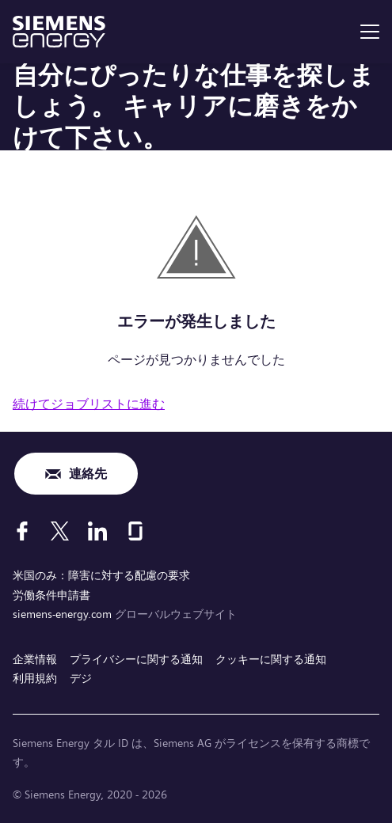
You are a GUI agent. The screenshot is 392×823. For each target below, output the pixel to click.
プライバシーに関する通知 (136, 659)
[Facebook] (22, 530)
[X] (60, 530)
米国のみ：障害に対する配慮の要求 (101, 575)
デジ (81, 678)
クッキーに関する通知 (270, 659)
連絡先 (88, 473)
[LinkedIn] (97, 530)
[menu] (370, 31)
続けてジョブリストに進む (89, 404)
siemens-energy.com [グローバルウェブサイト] (64, 614)
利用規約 (35, 678)
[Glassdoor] (135, 530)
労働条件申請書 (51, 595)
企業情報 (35, 659)
